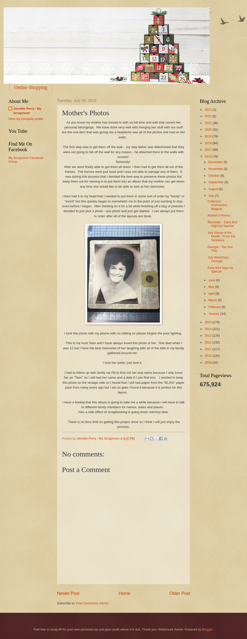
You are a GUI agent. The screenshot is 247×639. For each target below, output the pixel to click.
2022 (208, 116)
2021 (208, 123)
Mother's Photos (219, 215)
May (211, 287)
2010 (208, 355)
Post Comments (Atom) (92, 603)
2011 (208, 349)
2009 (208, 362)
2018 (208, 143)
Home (124, 593)
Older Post (180, 593)
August (213, 189)
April (211, 293)
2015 (208, 322)
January (214, 313)
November (216, 169)
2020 (208, 129)
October (214, 175)
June (212, 280)
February (215, 307)
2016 (208, 156)
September (216, 182)
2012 (208, 342)
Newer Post (68, 593)
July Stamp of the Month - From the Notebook (221, 236)
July (211, 196)
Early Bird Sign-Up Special (220, 269)
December (216, 162)
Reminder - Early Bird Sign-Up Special (222, 224)
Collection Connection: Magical (218, 205)
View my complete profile (25, 119)
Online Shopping (30, 87)
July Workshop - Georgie (219, 259)
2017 (208, 149)
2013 (208, 335)
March (213, 300)
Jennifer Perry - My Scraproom (27, 111)
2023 (208, 109)
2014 (208, 329)
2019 (208, 136)
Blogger (207, 629)
